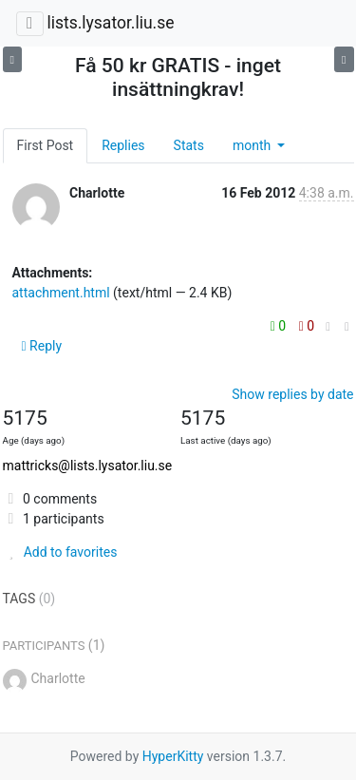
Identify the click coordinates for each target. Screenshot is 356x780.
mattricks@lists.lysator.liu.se (88, 465)
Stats (189, 145)
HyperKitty (173, 756)
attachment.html (61, 292)
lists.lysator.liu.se (110, 22)
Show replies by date (292, 394)
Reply (42, 345)
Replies (123, 145)
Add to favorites (60, 552)
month (253, 145)
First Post (45, 145)
